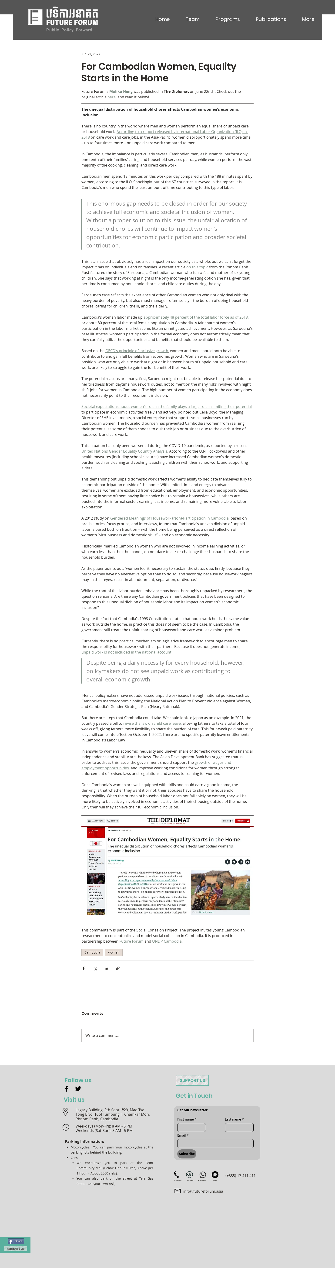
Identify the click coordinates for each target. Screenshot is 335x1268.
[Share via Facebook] (83, 968)
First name (187, 1119)
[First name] (190, 1127)
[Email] (214, 1143)
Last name (234, 1119)
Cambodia (92, 952)
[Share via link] (118, 968)
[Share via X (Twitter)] (95, 968)
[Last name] (238, 1127)
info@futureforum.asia (203, 1191)
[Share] (16, 1241)
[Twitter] (78, 1089)
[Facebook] (66, 1089)
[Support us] (15, 1248)
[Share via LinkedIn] (106, 968)
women (114, 952)
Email (183, 1135)
